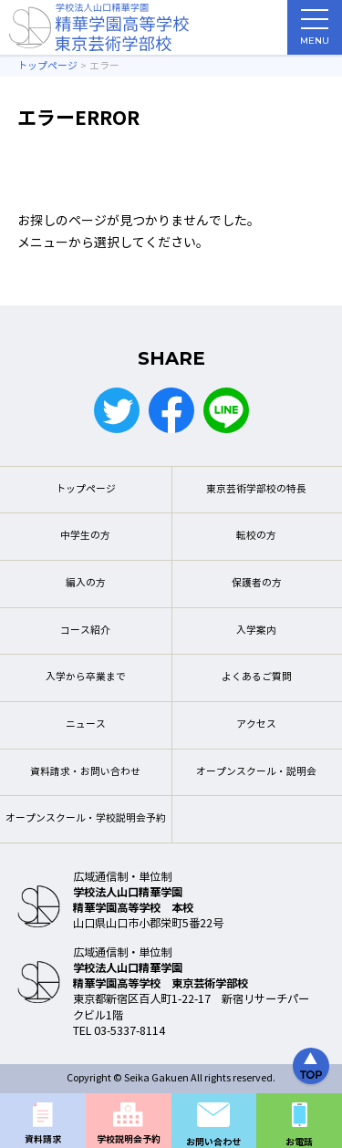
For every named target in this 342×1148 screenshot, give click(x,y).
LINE (226, 410)
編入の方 (86, 583)
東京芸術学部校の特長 (256, 489)
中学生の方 (85, 536)
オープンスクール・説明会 (256, 772)
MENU (314, 32)
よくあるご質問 (257, 677)
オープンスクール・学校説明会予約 (85, 818)
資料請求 (43, 1139)
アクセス (256, 724)
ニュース (86, 724)
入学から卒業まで (86, 677)
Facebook (171, 410)
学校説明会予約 (129, 1139)
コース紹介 (85, 630)
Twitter (117, 410)
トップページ (86, 489)
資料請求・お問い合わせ (85, 772)
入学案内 (256, 630)
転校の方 (256, 536)
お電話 (299, 1142)
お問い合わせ (213, 1142)
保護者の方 (257, 583)
